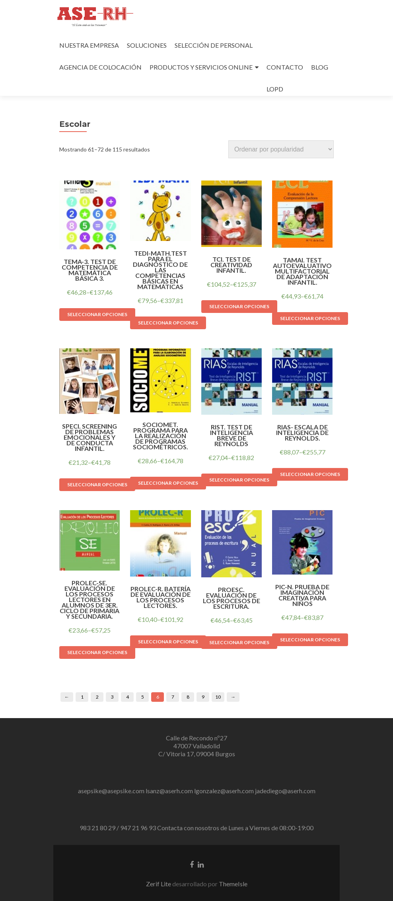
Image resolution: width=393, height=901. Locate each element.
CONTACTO (285, 67)
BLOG (319, 67)
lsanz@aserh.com (169, 790)
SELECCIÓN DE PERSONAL (214, 45)
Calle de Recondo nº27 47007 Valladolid (196, 742)
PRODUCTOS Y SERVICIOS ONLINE (201, 67)
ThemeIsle (233, 883)
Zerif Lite (159, 883)
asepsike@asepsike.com (111, 790)
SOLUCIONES (147, 45)
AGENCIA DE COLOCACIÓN (100, 67)
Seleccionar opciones (97, 314)
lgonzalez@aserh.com (224, 790)
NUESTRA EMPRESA (89, 45)
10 (218, 697)
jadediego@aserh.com (285, 790)
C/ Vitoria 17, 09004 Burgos (196, 753)
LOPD (275, 89)
